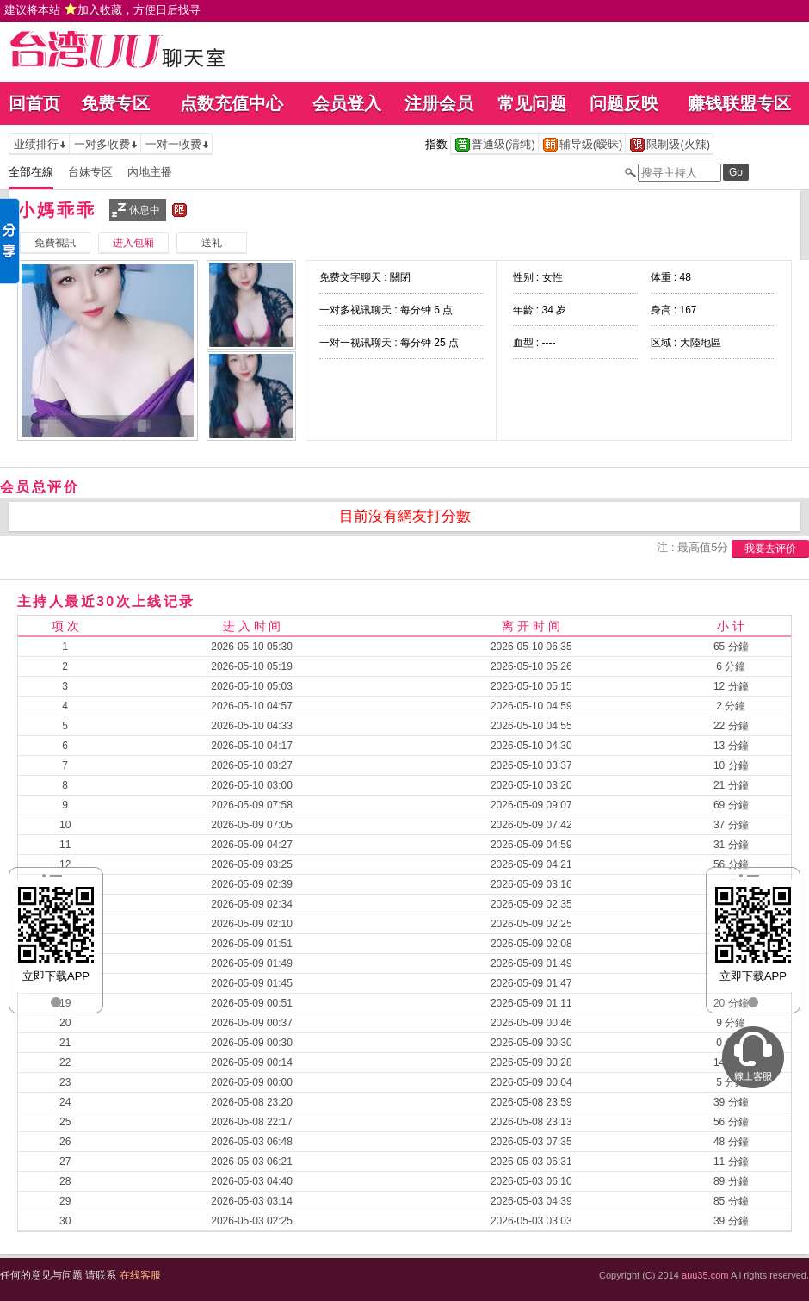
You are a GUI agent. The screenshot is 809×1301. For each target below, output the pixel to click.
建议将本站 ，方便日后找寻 (102, 9)
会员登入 (346, 103)
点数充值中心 (231, 103)
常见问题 (531, 103)
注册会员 (438, 103)
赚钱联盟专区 (739, 103)
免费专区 (115, 103)
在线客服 (140, 1275)
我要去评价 (770, 548)
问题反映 (624, 103)
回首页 (34, 103)
